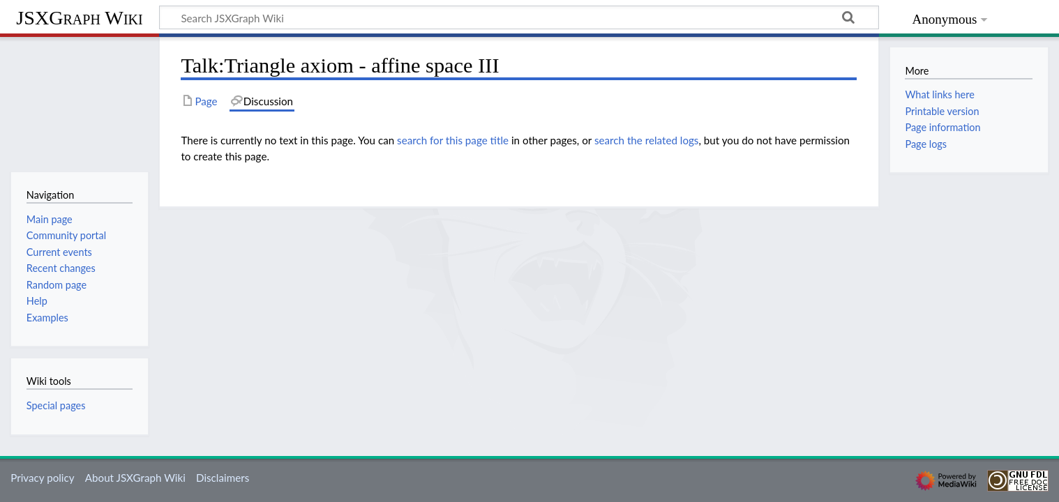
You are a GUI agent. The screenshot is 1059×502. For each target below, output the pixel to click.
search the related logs (646, 140)
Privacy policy (42, 477)
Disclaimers (222, 477)
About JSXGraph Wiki (135, 477)
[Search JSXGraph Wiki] (519, 17)
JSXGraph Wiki (79, 18)
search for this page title (453, 140)
